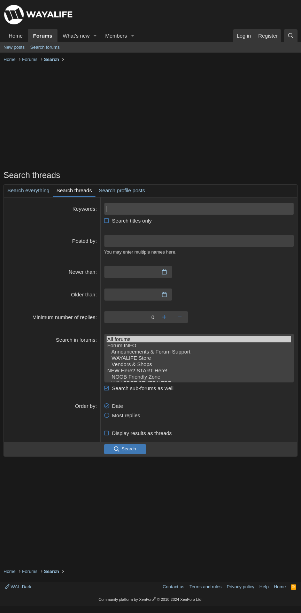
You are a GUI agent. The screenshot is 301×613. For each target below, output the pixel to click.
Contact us (173, 586)
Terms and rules (206, 586)
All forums (199, 339)
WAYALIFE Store (199, 358)
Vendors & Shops (199, 364)
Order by (85, 406)
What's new (76, 36)
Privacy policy (240, 586)
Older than (83, 294)
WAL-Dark (18, 586)
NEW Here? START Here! (199, 370)
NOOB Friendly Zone (199, 377)
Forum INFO (199, 345)
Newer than (82, 272)
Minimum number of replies (63, 317)
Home (16, 36)
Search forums (45, 47)
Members (116, 36)
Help (264, 586)
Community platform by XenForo (150, 599)
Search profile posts (122, 190)
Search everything (28, 190)
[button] (95, 35)
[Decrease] (180, 317)
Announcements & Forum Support (199, 352)
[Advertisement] (150, 117)
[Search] (291, 35)
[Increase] (164, 317)
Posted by (83, 241)
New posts (14, 47)
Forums (42, 36)
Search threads (74, 190)
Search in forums (75, 340)
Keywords (83, 209)
